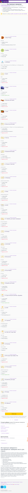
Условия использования (15, 482)
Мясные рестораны (3, 431)
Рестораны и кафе (4, 423)
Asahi (6, 73)
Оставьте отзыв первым (13, 36)
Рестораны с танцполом (4, 430)
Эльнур (7, 231)
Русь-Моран (8, 270)
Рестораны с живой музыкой (5, 427)
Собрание (8, 403)
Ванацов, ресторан (9, 100)
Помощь (2, 482)
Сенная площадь (16, 484)
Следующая (16, 419)
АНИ (6, 205)
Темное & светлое (9, 164)
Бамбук (7, 50)
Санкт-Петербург (10, 484)
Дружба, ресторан (9, 283)
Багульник (8, 256)
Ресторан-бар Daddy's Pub (11, 355)
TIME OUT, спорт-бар (10, 332)
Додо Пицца (8, 37)
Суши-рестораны (3, 428)
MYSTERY (7, 244)
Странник (7, 320)
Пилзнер (7, 343)
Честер (7, 137)
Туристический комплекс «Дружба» (13, 295)
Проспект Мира (6, 484)
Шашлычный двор (9, 151)
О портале (5, 482)
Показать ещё (14, 413)
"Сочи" (6, 111)
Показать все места (4, 443)
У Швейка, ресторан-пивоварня (13, 218)
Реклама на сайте (9, 482)
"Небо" (7, 87)
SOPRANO (7, 62)
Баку (6, 191)
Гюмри (7, 391)
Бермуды (7, 177)
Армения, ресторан (10, 379)
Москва (2, 484)
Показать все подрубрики (5, 433)
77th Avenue (8, 366)
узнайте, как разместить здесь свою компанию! (19, 13)
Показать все (2, 477)
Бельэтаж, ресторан (10, 124)
